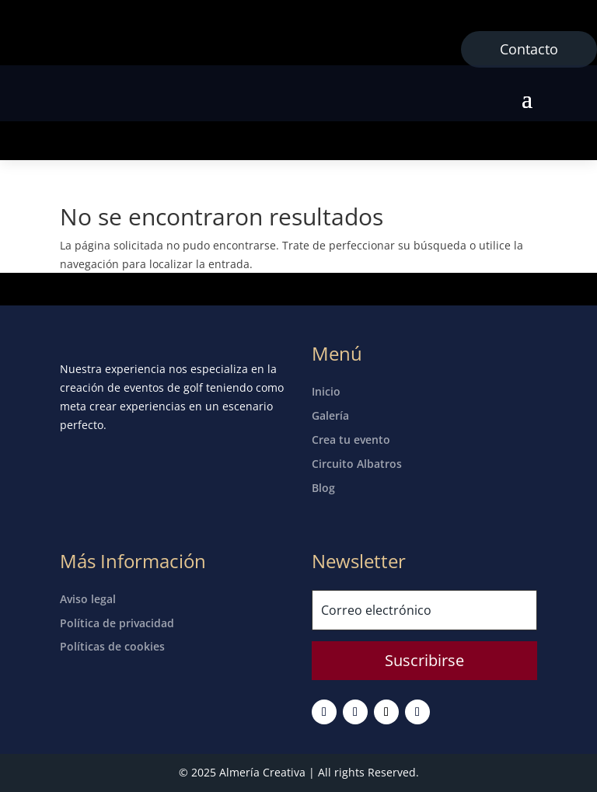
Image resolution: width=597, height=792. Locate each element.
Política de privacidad (117, 623)
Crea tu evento (351, 439)
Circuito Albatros (357, 463)
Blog (323, 487)
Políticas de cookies (112, 646)
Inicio (326, 391)
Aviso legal (88, 598)
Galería (330, 415)
